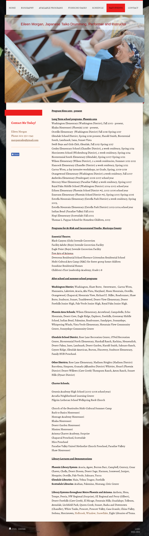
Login (137, 529)
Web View (135, 531)
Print (13, 529)
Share (15, 154)
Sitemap (21, 529)
